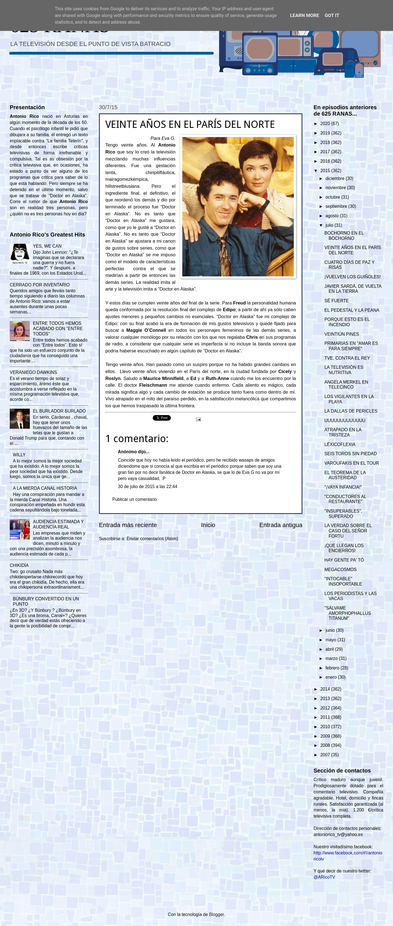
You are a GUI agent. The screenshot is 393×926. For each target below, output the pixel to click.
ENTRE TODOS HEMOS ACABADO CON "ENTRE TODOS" (58, 328)
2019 (325, 133)
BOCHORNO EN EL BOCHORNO (344, 236)
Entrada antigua (280, 525)
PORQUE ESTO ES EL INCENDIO (347, 322)
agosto (333, 215)
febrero (333, 668)
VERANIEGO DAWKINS (33, 372)
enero (332, 677)
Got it (332, 15)
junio (331, 630)
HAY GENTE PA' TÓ (344, 560)
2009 (325, 736)
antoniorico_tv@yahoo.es (338, 834)
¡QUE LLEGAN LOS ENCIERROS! (344, 548)
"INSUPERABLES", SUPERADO (343, 514)
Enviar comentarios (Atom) (152, 538)
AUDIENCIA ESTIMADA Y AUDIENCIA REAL (58, 524)
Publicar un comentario (134, 499)
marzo (332, 658)
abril (330, 649)
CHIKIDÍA (19, 565)
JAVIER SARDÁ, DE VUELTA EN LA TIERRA (352, 289)
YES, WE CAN (47, 246)
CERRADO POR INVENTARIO (40, 284)
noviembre (336, 187)
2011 (325, 717)
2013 (325, 698)
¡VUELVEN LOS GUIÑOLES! (352, 276)
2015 (325, 170)
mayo (332, 639)
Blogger (216, 914)
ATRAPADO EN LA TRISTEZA (342, 432)
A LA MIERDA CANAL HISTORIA (45, 488)
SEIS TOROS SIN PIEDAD (350, 453)
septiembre (337, 206)
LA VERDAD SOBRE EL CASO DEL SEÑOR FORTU (348, 530)
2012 (325, 708)
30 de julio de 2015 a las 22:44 (147, 486)
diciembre (336, 178)
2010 (325, 726)
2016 (325, 161)
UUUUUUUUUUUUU (344, 420)
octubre (333, 197)
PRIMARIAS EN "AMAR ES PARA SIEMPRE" (351, 346)
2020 (325, 123)
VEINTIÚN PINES (341, 334)
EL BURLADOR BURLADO (59, 411)
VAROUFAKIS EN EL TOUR (351, 463)
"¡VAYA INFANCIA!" (343, 487)
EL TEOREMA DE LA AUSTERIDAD (345, 475)
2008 (325, 745)
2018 (325, 142)
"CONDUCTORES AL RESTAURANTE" (345, 499)
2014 (325, 689)
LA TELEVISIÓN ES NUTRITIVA (343, 370)
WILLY (19, 454)
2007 (325, 754)
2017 (325, 151)
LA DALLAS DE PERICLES (350, 411)
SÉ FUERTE (336, 300)
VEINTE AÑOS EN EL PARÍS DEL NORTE (352, 250)
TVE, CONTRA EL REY (347, 358)
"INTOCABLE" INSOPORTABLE (343, 581)
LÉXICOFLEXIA (339, 444)
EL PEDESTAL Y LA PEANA (351, 310)
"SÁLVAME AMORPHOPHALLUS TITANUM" (347, 613)
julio (330, 225)
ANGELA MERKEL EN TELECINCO (346, 385)
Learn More (304, 15)
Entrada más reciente (128, 525)
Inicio (208, 525)
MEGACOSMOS (340, 569)
